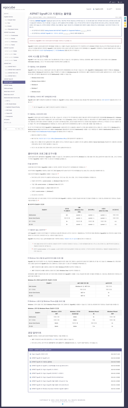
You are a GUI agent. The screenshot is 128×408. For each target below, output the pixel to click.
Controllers (11, 57)
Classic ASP (8, 113)
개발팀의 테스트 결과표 (71, 238)
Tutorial (10, 44)
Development (9, 116)
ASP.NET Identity (8, 85)
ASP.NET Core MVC (9, 48)
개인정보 (118, 9)
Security (10, 38)
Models (11, 51)
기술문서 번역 (99, 9)
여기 (54, 339)
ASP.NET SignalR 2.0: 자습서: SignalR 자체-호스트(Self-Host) (47, 377)
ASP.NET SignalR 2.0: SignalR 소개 (40, 358)
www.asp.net (84, 30)
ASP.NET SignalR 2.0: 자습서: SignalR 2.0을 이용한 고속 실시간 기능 (50, 381)
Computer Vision (10, 20)
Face (7, 23)
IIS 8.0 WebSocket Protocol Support (46, 131)
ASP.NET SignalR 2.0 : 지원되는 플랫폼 (51, 33)
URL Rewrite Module (10, 104)
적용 (19, 129)
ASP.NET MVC (7, 63)
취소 (23, 129)
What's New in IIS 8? (9, 94)
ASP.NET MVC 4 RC (11, 72)
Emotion (8, 26)
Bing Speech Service (11, 29)
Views (10, 54)
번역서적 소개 (7, 122)
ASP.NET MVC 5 (10, 66)
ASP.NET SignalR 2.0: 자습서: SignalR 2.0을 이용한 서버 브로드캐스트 (50, 385)
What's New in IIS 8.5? (9, 91)
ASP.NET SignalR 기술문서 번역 (43, 350)
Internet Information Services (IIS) (12, 97)
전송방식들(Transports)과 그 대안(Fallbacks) (51, 50)
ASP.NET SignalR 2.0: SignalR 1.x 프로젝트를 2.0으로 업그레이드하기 (50, 365)
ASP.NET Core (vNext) (9, 32)
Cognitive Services (8, 16)
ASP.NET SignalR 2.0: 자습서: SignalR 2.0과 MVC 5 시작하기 (47, 373)
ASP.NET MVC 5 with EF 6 (13, 69)
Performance (11, 41)
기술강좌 (88, 9)
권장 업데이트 (106, 100)
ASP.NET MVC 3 (10, 76)
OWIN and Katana (8, 88)
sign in (112, 2)
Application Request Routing (12, 107)
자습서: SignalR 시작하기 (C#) (40, 354)
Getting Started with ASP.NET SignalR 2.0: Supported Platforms (63, 30)
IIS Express (6, 119)
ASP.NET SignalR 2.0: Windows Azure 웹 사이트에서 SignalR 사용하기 (50, 388)
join (120, 2)
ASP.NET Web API (8, 79)
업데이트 (6, 13)
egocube (9, 7)
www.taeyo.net (66, 33)
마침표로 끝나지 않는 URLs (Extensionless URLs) (53, 138)
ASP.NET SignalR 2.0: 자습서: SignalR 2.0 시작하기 (45, 369)
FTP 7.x (7, 101)
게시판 (109, 9)
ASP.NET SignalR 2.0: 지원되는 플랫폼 (42, 362)
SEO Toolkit (8, 110)
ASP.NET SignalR (8, 82)
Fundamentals (11, 35)
